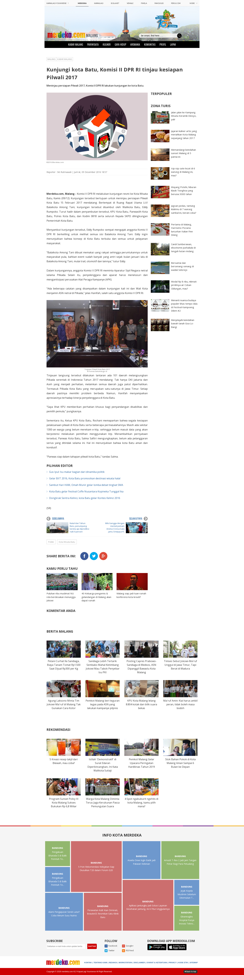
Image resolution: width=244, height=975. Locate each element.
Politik (51, 541)
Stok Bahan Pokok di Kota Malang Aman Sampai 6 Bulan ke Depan (180, 763)
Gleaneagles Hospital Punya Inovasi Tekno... (187, 920)
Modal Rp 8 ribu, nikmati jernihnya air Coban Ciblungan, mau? (184, 285)
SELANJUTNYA (138, 519)
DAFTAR (92, 946)
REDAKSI (113, 962)
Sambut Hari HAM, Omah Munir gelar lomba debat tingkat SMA (86, 485)
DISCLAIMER (139, 962)
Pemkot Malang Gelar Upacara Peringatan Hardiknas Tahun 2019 (141, 763)
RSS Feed (128, 950)
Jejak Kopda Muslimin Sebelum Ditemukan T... (187, 894)
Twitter (110, 950)
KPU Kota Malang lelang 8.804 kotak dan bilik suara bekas (141, 704)
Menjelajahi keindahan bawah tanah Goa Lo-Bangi (182, 323)
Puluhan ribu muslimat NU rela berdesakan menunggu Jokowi (61, 597)
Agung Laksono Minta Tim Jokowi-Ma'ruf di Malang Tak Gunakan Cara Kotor (64, 704)
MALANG (92, 35)
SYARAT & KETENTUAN (157, 962)
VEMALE (130, 3)
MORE (193, 3)
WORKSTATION (125, 962)
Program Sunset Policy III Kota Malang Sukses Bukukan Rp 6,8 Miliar (63, 802)
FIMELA (144, 3)
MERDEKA (82, 3)
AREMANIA (135, 44)
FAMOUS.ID (159, 3)
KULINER (107, 44)
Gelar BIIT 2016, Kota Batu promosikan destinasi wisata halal (84, 478)
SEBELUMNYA (55, 519)
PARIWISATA (93, 44)
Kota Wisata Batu (67, 541)
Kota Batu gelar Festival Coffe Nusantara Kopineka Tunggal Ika (86, 491)
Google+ (128, 946)
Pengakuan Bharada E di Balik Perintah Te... (57, 855)
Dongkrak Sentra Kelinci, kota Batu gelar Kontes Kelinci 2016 (84, 498)
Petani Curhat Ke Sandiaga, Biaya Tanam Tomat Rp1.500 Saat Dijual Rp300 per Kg (63, 664)
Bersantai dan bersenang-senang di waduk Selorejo (182, 266)
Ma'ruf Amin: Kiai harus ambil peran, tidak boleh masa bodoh (180, 704)
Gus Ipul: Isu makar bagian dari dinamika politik (77, 472)
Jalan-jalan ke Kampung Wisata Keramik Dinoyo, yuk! (183, 116)
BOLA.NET (115, 3)
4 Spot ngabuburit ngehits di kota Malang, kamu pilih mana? (141, 802)
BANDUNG (57, 847)
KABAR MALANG (75, 44)
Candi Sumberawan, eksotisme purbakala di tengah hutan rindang (183, 248)
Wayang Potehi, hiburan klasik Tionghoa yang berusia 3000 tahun (183, 191)
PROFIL (163, 44)
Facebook (111, 946)
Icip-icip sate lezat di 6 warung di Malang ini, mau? (183, 172)
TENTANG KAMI (100, 962)
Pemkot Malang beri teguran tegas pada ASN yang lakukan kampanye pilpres (103, 704)
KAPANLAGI (98, 3)
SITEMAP (194, 962)
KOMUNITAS (149, 44)
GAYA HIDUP (120, 44)
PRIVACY (172, 962)
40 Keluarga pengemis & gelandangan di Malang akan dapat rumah (96, 597)
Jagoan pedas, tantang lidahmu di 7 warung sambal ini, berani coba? (183, 209)
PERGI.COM (176, 3)
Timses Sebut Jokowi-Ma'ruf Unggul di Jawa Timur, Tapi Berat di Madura (180, 664)
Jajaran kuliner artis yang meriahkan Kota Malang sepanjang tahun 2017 (184, 134)
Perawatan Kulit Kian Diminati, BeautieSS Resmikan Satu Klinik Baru (103, 914)
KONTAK (88, 962)
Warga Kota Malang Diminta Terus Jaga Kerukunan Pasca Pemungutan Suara (103, 802)
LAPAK (173, 44)
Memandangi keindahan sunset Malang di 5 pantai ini (183, 153)
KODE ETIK (183, 962)
